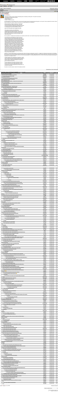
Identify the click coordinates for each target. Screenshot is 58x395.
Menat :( (3, 193)
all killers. (4, 141)
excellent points (6, 172)
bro (3, 383)
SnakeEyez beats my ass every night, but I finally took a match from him (15, 373)
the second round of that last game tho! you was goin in (12, 302)
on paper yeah (6, 126)
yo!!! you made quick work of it (7, 228)
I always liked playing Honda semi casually (9, 328)
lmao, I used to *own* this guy (7, 245)
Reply (52, 69)
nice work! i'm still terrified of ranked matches (10, 348)
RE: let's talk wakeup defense (7, 207)
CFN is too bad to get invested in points (9, 263)
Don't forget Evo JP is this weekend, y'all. (8, 140)
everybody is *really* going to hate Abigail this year (9, 94)
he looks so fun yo (6, 98)
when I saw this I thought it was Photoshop (9, 290)
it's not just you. (5, 163)
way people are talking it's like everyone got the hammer (11, 185)
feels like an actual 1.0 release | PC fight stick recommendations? (12, 89)
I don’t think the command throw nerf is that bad (10, 78)
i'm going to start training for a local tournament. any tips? (10, 266)
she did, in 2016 (6, 107)
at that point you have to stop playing (11, 355)
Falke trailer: (4, 201)
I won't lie (8, 295)
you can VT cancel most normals (8, 111)
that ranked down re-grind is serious (9, 222)
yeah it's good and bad (8, 354)
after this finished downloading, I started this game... (10, 86)
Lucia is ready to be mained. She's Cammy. (9, 329)
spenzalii (44, 80)
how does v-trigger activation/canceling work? (9, 110)
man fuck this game (5, 242)
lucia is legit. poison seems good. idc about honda (9, 327)
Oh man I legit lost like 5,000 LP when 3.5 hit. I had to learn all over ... (16, 257)
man (3, 343)
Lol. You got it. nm (7, 200)
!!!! (3, 310)
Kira (44, 108)
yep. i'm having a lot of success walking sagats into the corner (14, 236)
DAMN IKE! (5, 309)
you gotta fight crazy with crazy (8, 168)
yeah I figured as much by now (8, 358)
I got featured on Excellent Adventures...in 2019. (9, 299)
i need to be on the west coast (10, 371)
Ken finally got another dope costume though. (10, 138)
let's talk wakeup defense (6, 206)
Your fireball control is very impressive (14, 133)
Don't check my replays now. (8, 199)
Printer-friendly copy (4, 4)
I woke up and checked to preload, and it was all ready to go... (12, 83)
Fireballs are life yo (7, 128)
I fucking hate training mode (7, 325)
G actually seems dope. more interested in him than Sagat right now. (12, 229)
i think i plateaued (4, 321)
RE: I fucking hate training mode (9, 326)
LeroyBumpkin (45, 303)
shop (36, 1)
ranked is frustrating (5, 162)
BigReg (44, 87)
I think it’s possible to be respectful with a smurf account (12, 349)
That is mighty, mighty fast (7, 151)
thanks (5, 220)
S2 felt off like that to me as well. (8, 116)
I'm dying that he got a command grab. (9, 156)
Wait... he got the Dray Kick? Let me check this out (10, 104)
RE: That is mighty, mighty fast (8, 154)
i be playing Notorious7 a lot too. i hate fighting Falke (11, 243)
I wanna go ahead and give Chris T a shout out (9, 277)
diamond (3, 311)
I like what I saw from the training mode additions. (9, 74)
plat (2, 223)
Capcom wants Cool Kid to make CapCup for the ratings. (11, 95)
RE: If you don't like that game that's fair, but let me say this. (13, 182)
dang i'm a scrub (4, 120)
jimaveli (45, 231)
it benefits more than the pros (8, 250)
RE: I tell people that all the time (11, 258)
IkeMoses (44, 73)
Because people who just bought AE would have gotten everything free (13, 109)
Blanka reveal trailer (5, 155)
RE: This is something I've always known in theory (12, 335)
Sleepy (45, 230)
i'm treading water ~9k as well (7, 240)
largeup (25, 1)
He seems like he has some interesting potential (10, 230)
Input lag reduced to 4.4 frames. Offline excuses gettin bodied (11, 247)
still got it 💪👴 (4, 270)
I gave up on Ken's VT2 (9, 103)
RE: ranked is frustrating (6, 165)
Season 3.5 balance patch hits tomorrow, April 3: (9, 184)
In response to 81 (6, 13)
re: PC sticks (5, 93)
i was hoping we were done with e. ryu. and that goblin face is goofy (13, 281)
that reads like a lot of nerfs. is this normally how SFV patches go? (13, 189)
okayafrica (12, 1)
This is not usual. (6, 190)
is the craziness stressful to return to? (8, 364)
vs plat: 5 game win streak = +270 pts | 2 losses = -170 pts (13, 259)
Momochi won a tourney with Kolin (10, 145)
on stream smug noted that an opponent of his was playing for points (14, 254)
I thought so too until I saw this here (10, 293)
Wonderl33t (44, 129)
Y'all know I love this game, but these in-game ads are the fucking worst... (13, 264)
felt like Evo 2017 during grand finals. (8, 148)
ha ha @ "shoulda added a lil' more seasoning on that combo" (12, 303)
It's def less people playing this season (9, 377)
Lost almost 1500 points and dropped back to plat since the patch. (12, 194)
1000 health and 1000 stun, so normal (11, 161)
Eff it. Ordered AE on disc (6, 80)
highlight (3, 342)
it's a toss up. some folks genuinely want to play (11, 365)
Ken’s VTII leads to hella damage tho (9, 101)
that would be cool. (6, 85)
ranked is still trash (5, 252)
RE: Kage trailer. (5, 289)
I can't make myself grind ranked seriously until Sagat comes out (15, 215)
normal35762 (45, 85)
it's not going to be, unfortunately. (8, 357)
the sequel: (6, 274)
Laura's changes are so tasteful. (7, 73)
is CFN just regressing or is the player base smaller (9, 376)
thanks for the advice (7, 122)
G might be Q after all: (5, 84)
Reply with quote (56, 69)
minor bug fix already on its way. (7, 150)
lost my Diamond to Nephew (6, 366)
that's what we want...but (8, 191)
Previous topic (52, 8)
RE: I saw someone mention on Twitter (11, 235)
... (5, 129)
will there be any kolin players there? (9, 142)
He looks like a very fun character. (8, 157)
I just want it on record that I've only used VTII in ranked (11, 350)
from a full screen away (6, 127)
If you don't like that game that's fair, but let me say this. (11, 181)
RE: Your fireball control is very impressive (15, 134)
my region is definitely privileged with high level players (15, 372)
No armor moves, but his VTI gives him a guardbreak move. (13, 158)
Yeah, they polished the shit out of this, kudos (10, 87)
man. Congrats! (5, 227)
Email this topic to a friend (11, 4)
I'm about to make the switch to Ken (7, 123)
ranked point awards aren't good (9, 214)
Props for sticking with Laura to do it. (8, 198)
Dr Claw (45, 86)
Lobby (1, 385)
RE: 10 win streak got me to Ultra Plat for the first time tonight (12, 333)
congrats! (4, 351)
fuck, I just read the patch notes (9, 288)
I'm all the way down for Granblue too (11, 336)
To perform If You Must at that (12, 287)
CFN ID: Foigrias (8, 175)
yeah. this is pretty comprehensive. (9, 211)
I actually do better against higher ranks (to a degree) (12, 241)
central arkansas (6, 320)
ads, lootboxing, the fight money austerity (9, 265)
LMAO (4, 139)
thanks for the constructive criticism (13, 177)
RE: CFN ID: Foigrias (10, 176)
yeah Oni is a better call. (7, 282)
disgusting (5, 92)
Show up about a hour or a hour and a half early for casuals (12, 268)
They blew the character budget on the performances (14, 284)
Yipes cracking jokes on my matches (9, 304)
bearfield (1, 9)
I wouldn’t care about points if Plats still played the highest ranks (14, 260)
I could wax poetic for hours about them (13, 132)
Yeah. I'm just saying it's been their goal (12, 192)
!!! (3, 381)
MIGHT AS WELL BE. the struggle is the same (11, 197)
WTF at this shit (4, 108)
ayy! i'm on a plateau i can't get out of (8, 312)
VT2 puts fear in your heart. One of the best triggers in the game (14, 275)
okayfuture (19, 1)
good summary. (5, 171)
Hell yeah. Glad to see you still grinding (9, 221)
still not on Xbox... (4, 356)
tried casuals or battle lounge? (7, 164)
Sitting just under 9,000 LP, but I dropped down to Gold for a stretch (12, 237)
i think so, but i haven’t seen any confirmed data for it (11, 360)
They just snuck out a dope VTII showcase (8, 79)
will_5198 (44, 74)
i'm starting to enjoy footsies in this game (8, 244)
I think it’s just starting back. (8, 308)
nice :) (4, 315)
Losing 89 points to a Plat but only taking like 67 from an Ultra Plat (13, 253)
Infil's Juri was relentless (6, 149)
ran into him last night (7, 246)
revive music (31, 1)
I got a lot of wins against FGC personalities (10, 368)
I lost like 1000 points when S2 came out (12, 216)
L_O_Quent (45, 356)
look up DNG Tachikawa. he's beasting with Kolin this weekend (14, 146)
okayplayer (5, 1)
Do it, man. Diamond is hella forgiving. (10, 382)
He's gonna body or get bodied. (12, 296)
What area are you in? (6, 319)
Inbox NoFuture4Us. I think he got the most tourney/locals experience (13, 267)
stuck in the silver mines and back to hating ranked (9, 374)
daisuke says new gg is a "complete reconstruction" (12, 339)
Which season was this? (10, 135)
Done (4, 276)
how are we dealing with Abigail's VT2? (8, 118)
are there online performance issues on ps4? (8, 359)
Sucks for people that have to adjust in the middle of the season (12, 186)
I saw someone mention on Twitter (9, 234)
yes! (5, 305)
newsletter (42, 1)
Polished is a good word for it (8, 88)
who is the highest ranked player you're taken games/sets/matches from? (14, 367)
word (4, 318)
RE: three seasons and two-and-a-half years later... (10, 213)
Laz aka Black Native (45, 155)
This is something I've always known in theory (11, 334)
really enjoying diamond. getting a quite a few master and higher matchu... (13, 316)
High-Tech (4, 385)
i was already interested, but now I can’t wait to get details (14, 340)
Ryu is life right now (5, 97)
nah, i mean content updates (9, 283)
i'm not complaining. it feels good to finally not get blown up (13, 117)
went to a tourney (4, 317)
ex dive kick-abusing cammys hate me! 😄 (10, 273)
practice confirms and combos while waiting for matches (12, 324)
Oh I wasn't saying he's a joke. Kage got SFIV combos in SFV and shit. (16, 294)
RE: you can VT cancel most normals (9, 112)
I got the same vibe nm (7, 205)
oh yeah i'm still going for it (10, 219)
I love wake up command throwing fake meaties (12, 169)
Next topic (56, 8)
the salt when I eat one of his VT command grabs (11, 96)
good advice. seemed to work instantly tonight (11, 208)
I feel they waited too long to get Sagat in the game (10, 233)
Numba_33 (44, 105)
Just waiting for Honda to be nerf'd (7, 341)
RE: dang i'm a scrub (6, 121)
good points (6, 251)
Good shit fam (5, 226)
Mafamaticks (45, 75)
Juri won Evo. (4, 147)
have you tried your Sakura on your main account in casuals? (12, 375)
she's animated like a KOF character (8, 204)
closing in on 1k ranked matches (7, 170)
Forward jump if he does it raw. (7, 119)
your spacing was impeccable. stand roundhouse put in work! (12, 344)
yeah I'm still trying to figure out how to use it (12, 102)
